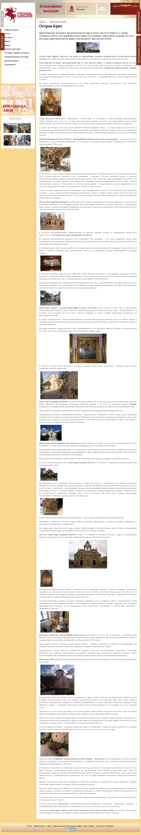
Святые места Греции (57, 22)
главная (42, 22)
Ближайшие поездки (51, 8)
